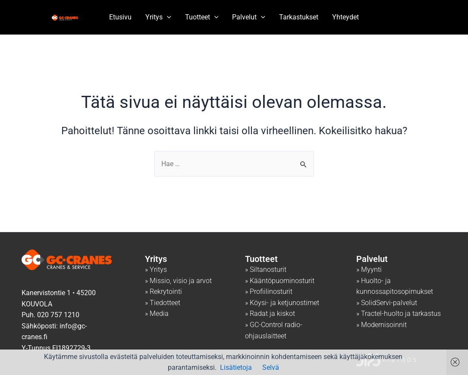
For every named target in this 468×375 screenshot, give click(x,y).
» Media (157, 314)
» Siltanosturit (265, 269)
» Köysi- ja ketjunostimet (282, 303)
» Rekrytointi (163, 292)
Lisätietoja (236, 367)
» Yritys (156, 269)
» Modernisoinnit (381, 325)
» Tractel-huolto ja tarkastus (398, 314)
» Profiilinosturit (268, 292)
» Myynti (369, 269)
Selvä (270, 367)
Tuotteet (202, 17)
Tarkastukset (298, 17)
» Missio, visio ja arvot (178, 281)
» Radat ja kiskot (270, 314)
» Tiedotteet (162, 303)
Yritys (158, 17)
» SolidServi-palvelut (386, 303)
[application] (167, 17)
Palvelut (248, 17)
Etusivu (120, 17)
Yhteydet (345, 17)
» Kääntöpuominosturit (279, 281)
